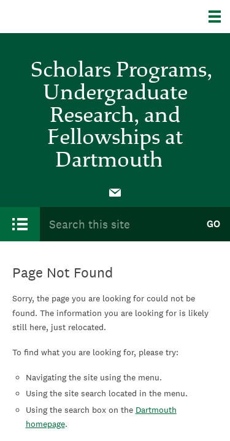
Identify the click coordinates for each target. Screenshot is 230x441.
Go (213, 223)
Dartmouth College (72, 16)
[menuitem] (115, 191)
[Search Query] (118, 224)
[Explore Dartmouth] (219, 16)
